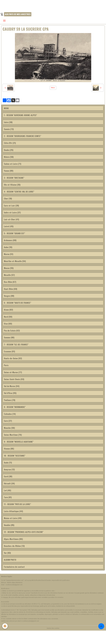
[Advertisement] (43, 5)
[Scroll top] (101, 626)
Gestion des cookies (53, 628)
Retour (53, 87)
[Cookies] (5, 626)
